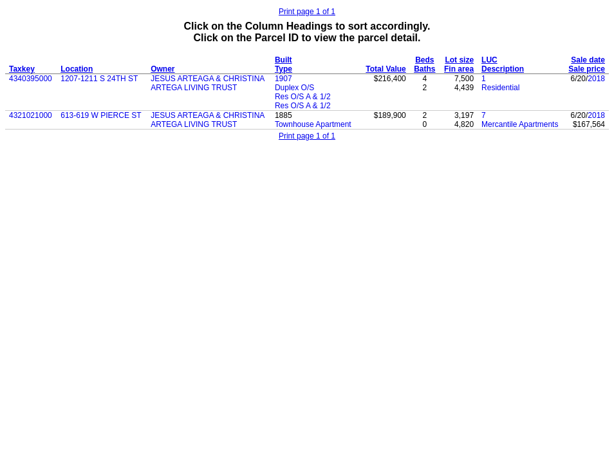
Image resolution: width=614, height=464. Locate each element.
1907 (283, 78)
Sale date (588, 59)
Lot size (459, 59)
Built (283, 59)
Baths (424, 68)
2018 (596, 78)
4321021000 (30, 115)
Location (76, 68)
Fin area (459, 68)
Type (283, 68)
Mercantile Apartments (519, 124)
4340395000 (30, 78)
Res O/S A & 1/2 (303, 96)
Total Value (385, 68)
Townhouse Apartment (313, 124)
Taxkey (22, 68)
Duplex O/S (294, 87)
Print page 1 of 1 (307, 11)
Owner (162, 68)
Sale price (586, 68)
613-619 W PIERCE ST (100, 115)
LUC (489, 59)
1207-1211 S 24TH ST (99, 78)
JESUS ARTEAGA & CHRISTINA (208, 78)
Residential (500, 87)
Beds (424, 59)
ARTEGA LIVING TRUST (194, 87)
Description (502, 68)
